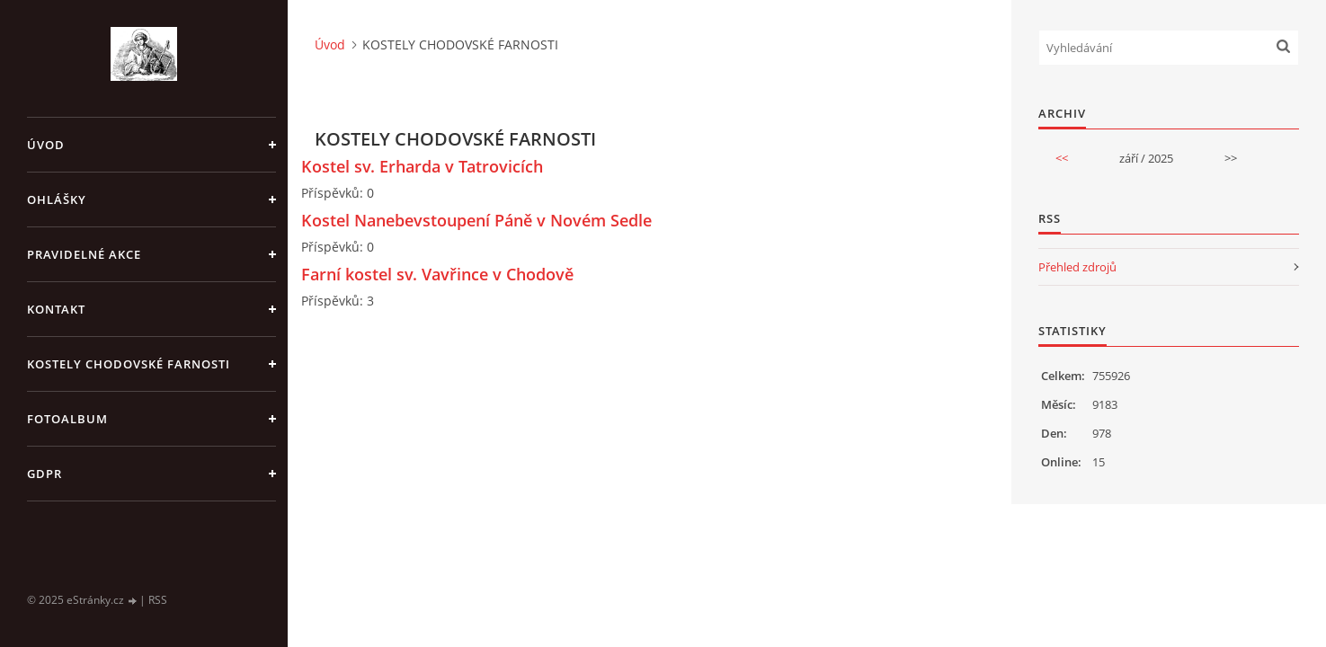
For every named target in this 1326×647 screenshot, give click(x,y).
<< (1061, 158)
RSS (157, 599)
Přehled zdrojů (1077, 267)
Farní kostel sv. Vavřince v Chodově (437, 274)
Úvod (46, 145)
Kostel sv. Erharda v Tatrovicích (422, 166)
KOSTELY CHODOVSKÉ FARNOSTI (128, 364)
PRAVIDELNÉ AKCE (84, 254)
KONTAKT (56, 309)
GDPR (44, 473)
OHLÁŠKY (56, 199)
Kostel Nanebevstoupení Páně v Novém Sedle (476, 220)
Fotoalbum (67, 419)
